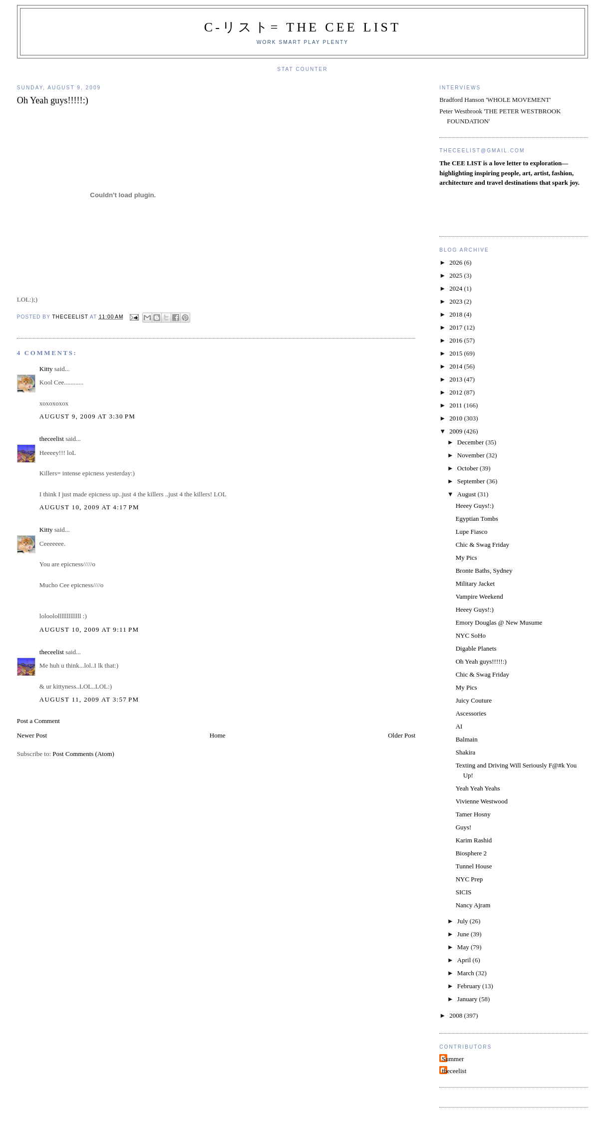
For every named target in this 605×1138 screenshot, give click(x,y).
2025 (456, 275)
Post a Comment (38, 721)
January (468, 999)
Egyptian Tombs (477, 518)
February (469, 986)
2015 (456, 353)
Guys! (464, 827)
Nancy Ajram (473, 905)
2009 (456, 431)
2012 (456, 392)
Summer (453, 1059)
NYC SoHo (471, 635)
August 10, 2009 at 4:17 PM (89, 507)
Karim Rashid (474, 840)
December (471, 442)
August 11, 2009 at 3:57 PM (89, 699)
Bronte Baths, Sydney (484, 570)
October (468, 468)
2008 (456, 1015)
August (467, 494)
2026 (456, 262)
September (472, 481)
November (471, 455)
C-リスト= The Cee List (302, 27)
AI (459, 726)
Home (218, 735)
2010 (456, 418)
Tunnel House (474, 866)
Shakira (466, 752)
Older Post (401, 735)
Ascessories (471, 713)
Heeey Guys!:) (475, 505)
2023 (456, 301)
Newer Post (32, 735)
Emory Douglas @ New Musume (499, 622)
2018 (456, 314)
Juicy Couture (474, 700)
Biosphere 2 (471, 853)
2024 (456, 288)
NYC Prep (469, 879)
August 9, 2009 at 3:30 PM (87, 416)
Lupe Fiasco (472, 531)
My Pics (466, 557)
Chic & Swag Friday (482, 544)
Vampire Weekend (479, 596)
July (463, 921)
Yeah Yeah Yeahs (478, 788)
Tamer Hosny (473, 814)
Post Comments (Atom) (83, 754)
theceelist (51, 438)
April (465, 960)
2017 (456, 327)
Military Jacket (475, 583)
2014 (456, 366)
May (464, 947)
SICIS (464, 892)
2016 (456, 340)
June (464, 934)
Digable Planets (476, 648)
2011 (456, 405)
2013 (456, 379)
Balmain (467, 739)
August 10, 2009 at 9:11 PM (89, 629)
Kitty (46, 369)
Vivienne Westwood (482, 801)
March (466, 973)
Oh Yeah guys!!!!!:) (481, 661)
